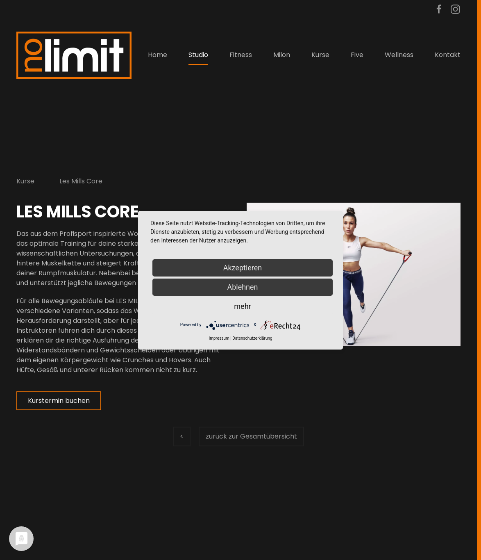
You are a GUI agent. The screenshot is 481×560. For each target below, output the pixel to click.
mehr (242, 306)
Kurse (25, 181)
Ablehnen (242, 287)
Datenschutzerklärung (252, 338)
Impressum (219, 338)
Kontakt (448, 54)
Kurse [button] (320, 54)
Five (357, 54)
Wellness (399, 54)
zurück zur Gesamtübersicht (251, 436)
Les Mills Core (80, 181)
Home (157, 54)
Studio (198, 54)
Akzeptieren (242, 267)
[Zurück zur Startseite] (74, 55)
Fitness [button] (240, 54)
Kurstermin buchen (59, 400)
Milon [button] (281, 54)
